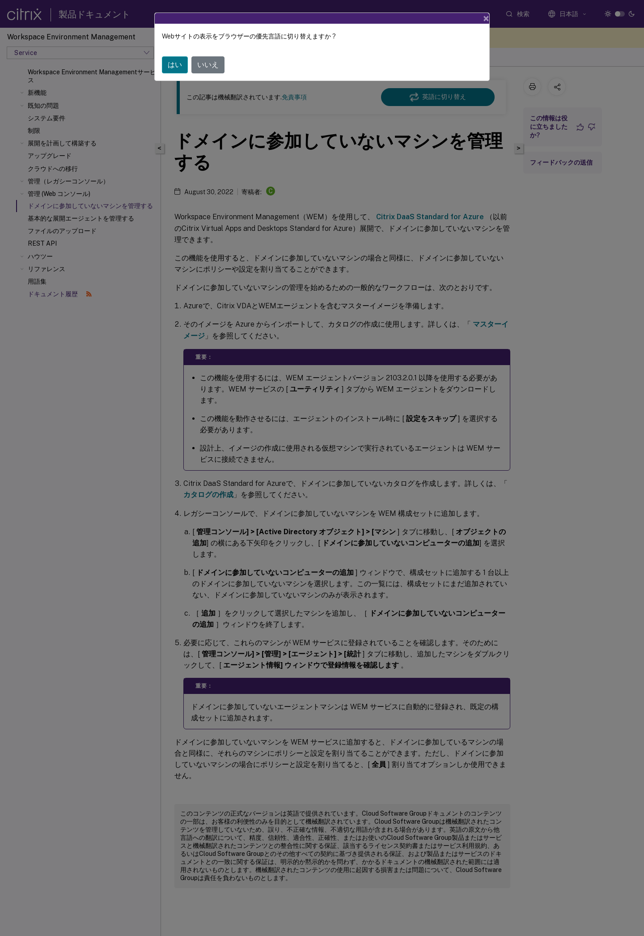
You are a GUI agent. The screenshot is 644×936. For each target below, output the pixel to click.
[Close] (486, 18)
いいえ (208, 64)
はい (175, 64)
